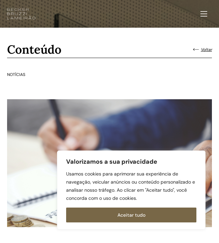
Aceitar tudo (131, 215)
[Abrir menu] (204, 14)
